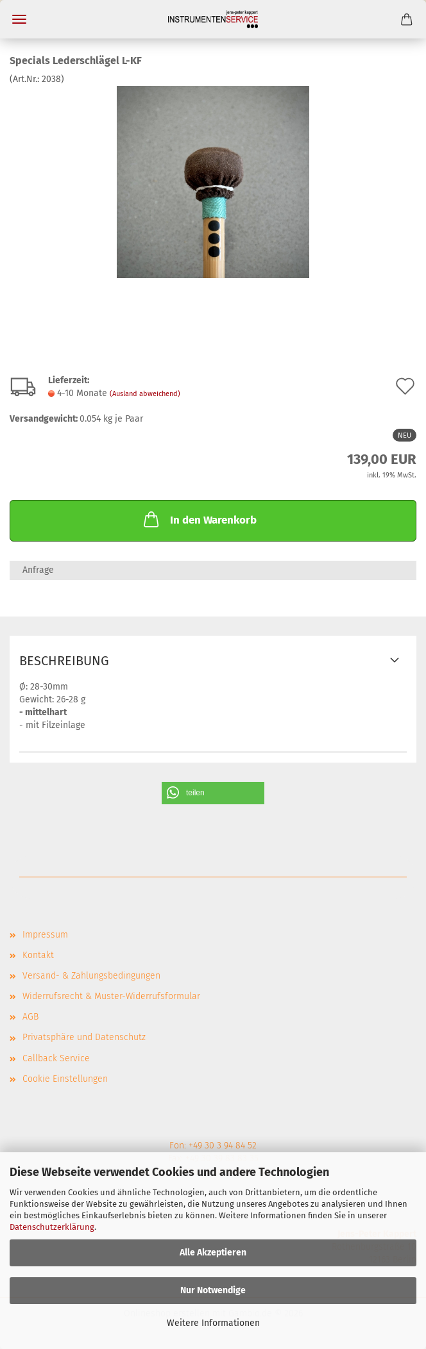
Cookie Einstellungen (65, 1078)
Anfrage (38, 570)
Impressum (45, 934)
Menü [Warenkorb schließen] (19, 19)
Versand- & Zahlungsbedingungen (91, 975)
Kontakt (38, 955)
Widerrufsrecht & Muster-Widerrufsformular (111, 996)
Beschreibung (64, 660)
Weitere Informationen (213, 1323)
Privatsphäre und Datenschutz (84, 1037)
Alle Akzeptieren (213, 1252)
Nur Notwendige (213, 1290)
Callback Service (56, 1058)
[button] (213, 793)
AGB (30, 1016)
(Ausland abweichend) (145, 394)
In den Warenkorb (199, 519)
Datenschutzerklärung (52, 1227)
